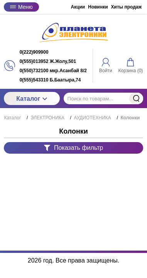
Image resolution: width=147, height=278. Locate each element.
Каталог (31, 98)
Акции (78, 7)
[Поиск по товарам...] (103, 98)
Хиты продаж (126, 7)
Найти (136, 98)
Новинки (98, 7)
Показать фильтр (73, 147)
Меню (21, 7)
